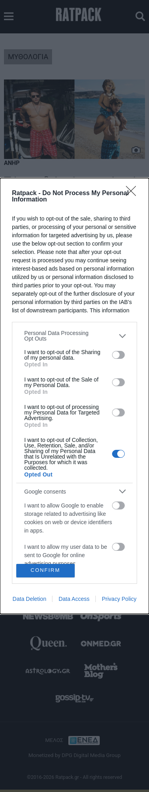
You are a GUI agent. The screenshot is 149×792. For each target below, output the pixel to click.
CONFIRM (45, 570)
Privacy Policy (119, 599)
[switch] (118, 355)
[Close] (133, 193)
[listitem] (74, 335)
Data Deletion (29, 599)
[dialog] (74, 396)
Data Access (73, 599)
